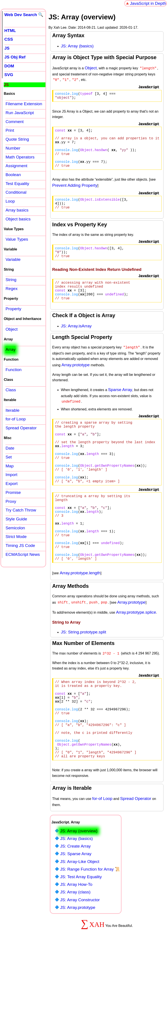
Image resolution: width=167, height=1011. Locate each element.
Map (9, 466)
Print (9, 130)
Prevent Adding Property (74, 195)
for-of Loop (102, 863)
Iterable (12, 410)
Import (11, 474)
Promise (13, 492)
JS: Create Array (75, 910)
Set (8, 457)
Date (9, 448)
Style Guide (16, 519)
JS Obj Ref (14, 57)
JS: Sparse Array (75, 918)
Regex (11, 288)
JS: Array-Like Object (79, 926)
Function (13, 369)
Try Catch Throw (20, 510)
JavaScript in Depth (148, 3)
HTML (10, 30)
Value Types (16, 239)
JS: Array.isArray (76, 345)
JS (6, 48)
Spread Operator (135, 863)
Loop (10, 201)
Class (10, 390)
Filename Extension (23, 104)
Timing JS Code (20, 545)
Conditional (15, 192)
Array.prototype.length (80, 620)
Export (11, 483)
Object (91, 68)
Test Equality (17, 183)
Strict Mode (16, 536)
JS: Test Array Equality (81, 941)
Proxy (10, 501)
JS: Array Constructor (80, 964)
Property (13, 308)
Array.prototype (76, 384)
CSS (8, 39)
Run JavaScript (19, 112)
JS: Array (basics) (77, 46)
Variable (12, 259)
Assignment (16, 165)
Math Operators (19, 157)
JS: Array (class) (75, 956)
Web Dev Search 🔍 (23, 14)
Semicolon (15, 528)
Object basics (17, 219)
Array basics (16, 210)
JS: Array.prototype (77, 972)
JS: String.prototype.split (83, 679)
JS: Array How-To (76, 949)
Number (12, 148)
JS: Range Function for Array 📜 (90, 933)
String (10, 279)
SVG (8, 74)
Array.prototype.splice (136, 659)
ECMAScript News (22, 554)
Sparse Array (120, 408)
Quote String (17, 139)
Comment (14, 121)
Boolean (13, 174)
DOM (9, 66)
